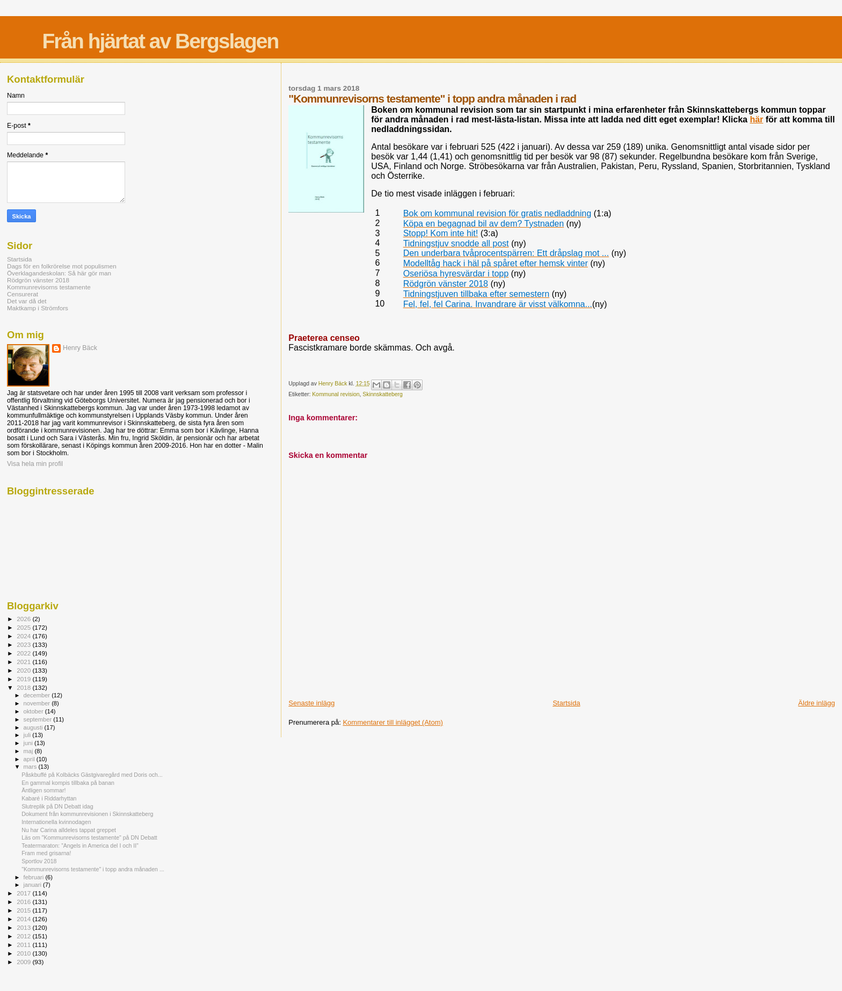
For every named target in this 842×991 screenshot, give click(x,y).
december (38, 695)
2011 (24, 944)
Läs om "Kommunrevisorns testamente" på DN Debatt (89, 837)
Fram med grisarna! (46, 853)
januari (33, 884)
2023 (24, 644)
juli (28, 735)
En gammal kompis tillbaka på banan (67, 782)
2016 (24, 901)
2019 (24, 678)
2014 (24, 918)
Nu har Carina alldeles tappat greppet (68, 830)
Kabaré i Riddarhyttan (48, 798)
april (30, 759)
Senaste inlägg (311, 703)
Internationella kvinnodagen (56, 822)
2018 (24, 687)
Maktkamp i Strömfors (37, 307)
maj (29, 751)
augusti (34, 727)
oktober (34, 711)
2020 (24, 670)
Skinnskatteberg (382, 394)
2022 (24, 653)
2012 (24, 935)
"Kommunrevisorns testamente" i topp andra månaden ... (92, 869)
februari (35, 877)
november (38, 703)
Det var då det (27, 300)
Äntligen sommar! (43, 790)
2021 (24, 661)
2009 (24, 961)
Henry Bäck (80, 348)
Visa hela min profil (35, 464)
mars (31, 766)
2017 (24, 893)
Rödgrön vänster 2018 (38, 279)
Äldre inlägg (816, 703)
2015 (24, 910)
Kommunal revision (335, 394)
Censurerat (22, 293)
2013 (24, 927)
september (39, 719)
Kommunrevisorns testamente (49, 286)
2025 (24, 627)
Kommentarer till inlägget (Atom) (392, 722)
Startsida (566, 703)
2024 (24, 635)
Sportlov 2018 (38, 861)
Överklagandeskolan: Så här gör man (59, 272)
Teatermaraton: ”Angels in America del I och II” (80, 845)
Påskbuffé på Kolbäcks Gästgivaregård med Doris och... (92, 774)
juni (29, 743)
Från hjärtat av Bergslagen (160, 41)
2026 (24, 618)
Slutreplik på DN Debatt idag (57, 806)
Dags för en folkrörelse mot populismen (62, 266)
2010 (24, 953)
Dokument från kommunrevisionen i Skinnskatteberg (87, 814)
